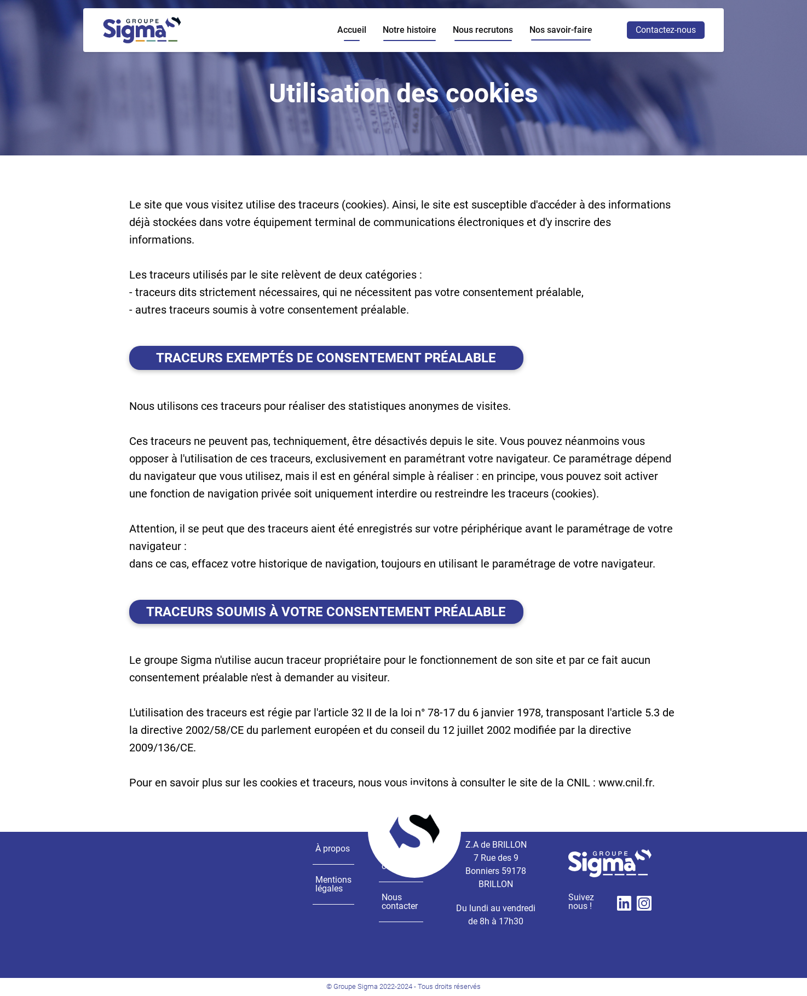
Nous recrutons (483, 30)
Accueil (351, 30)
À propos (332, 848)
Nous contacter (400, 901)
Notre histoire (409, 30)
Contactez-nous (666, 30)
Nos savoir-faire (560, 30)
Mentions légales (333, 884)
